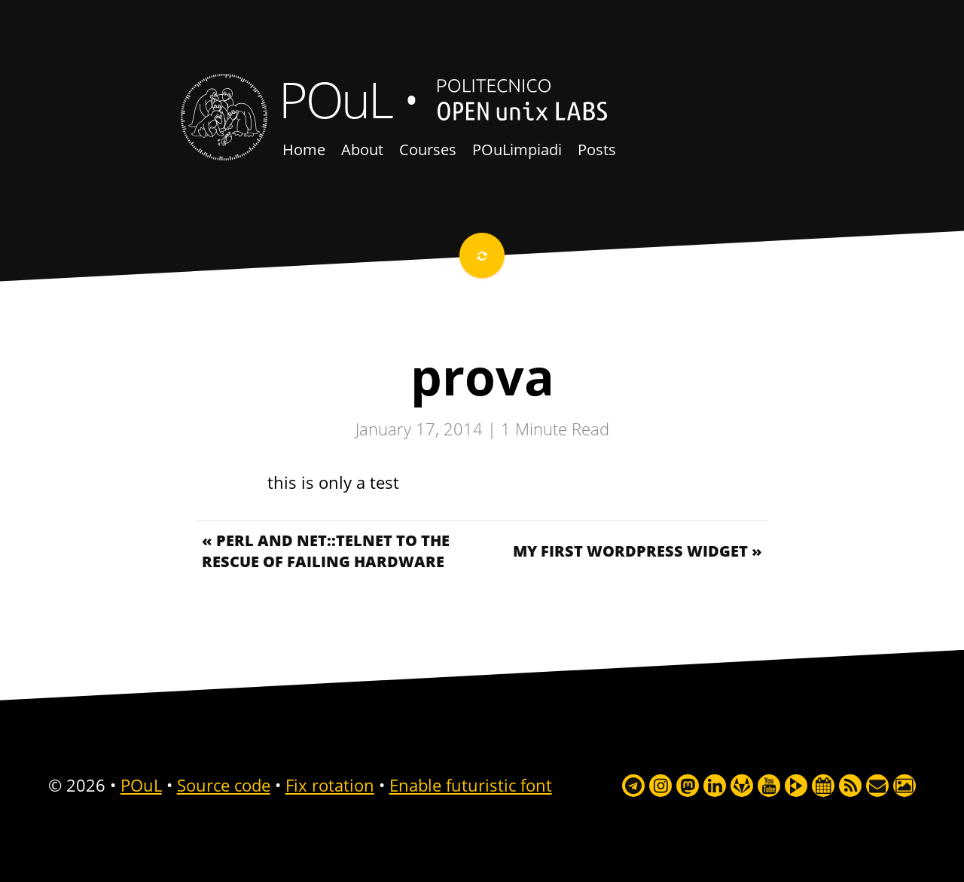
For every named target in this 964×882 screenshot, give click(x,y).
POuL (335, 99)
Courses (427, 149)
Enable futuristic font (470, 785)
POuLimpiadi (517, 149)
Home (303, 149)
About (362, 149)
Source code (223, 785)
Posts (597, 149)
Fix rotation (329, 785)
